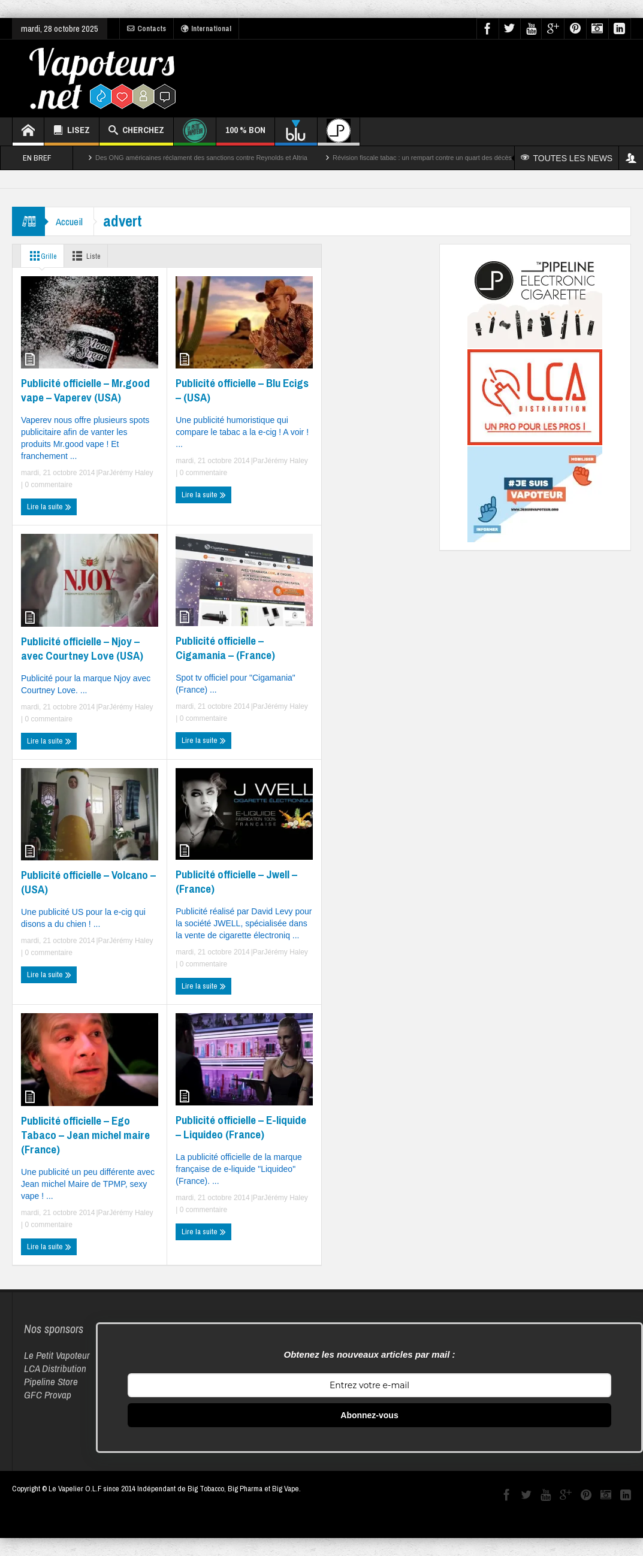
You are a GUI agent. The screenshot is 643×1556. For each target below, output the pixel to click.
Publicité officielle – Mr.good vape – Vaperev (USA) (85, 390)
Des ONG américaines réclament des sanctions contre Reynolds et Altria (201, 157)
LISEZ (71, 131)
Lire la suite (49, 506)
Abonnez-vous (369, 1415)
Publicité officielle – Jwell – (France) (236, 881)
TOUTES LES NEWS (567, 158)
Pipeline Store (51, 1381)
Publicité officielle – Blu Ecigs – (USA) (242, 390)
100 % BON (245, 134)
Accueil (70, 221)
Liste (90, 255)
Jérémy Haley (131, 473)
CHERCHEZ (136, 131)
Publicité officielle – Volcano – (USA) (88, 882)
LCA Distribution (55, 1368)
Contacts (146, 29)
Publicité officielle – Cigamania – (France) (225, 647)
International (206, 29)
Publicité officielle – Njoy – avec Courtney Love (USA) (82, 648)
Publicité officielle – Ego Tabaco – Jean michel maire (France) (85, 1134)
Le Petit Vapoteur (57, 1355)
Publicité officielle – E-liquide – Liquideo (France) (241, 1127)
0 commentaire (48, 485)
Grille (42, 255)
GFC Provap (47, 1394)
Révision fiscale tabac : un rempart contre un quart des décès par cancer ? (441, 157)
